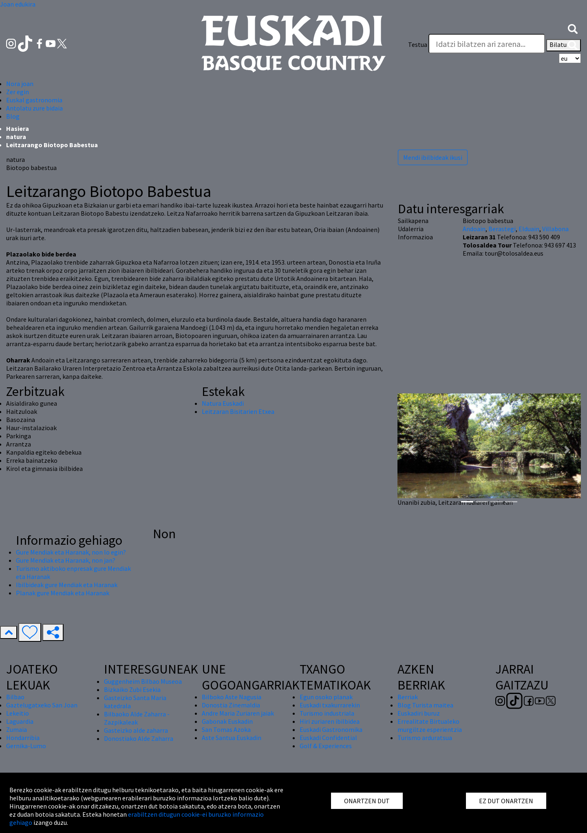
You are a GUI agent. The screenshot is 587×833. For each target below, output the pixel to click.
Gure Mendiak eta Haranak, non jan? (65, 560)
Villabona (555, 229)
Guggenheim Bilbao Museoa (143, 681)
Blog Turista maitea (425, 705)
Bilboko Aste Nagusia (231, 697)
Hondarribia (23, 738)
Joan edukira (17, 4)
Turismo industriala (327, 713)
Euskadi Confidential (328, 738)
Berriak (407, 697)
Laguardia (19, 721)
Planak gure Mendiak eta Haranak (62, 593)
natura (16, 137)
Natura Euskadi (223, 403)
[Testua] (486, 43)
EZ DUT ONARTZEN (506, 801)
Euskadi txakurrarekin (330, 705)
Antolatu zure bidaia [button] (34, 108)
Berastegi (502, 229)
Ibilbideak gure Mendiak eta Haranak (66, 585)
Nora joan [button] (19, 84)
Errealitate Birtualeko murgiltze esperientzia (429, 725)
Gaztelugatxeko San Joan (41, 705)
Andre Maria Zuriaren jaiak (238, 713)
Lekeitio (17, 713)
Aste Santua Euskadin (231, 738)
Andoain (474, 229)
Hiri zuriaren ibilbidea (330, 721)
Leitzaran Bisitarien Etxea (238, 411)
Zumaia (16, 729)
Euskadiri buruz (418, 713)
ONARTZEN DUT (367, 801)
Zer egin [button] (17, 92)
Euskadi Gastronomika (331, 729)
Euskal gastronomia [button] (34, 100)
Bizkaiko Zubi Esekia (132, 689)
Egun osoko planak (326, 697)
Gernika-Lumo (26, 746)
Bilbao (15, 697)
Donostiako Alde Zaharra (138, 738)
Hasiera (17, 128)
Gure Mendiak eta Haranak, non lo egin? (71, 552)
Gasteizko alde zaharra (136, 730)
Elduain (529, 229)
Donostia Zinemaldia (231, 705)
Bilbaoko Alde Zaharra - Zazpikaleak (137, 718)
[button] (573, 28)
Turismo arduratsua (424, 738)
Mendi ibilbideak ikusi (432, 157)
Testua (417, 44)
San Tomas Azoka (226, 729)
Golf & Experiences (326, 746)
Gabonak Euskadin (227, 721)
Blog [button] (13, 116)
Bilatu (563, 45)
